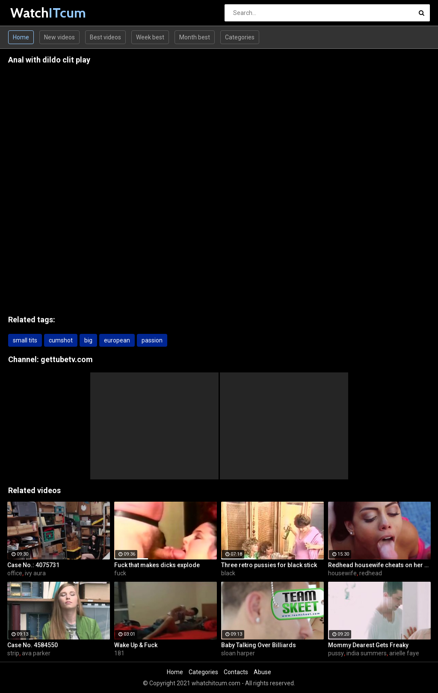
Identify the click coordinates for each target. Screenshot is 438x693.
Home (21, 37)
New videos (59, 37)
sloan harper (238, 653)
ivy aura (35, 573)
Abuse (262, 672)
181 (119, 653)
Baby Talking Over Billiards (258, 645)
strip (13, 653)
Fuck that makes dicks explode (157, 565)
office (14, 573)
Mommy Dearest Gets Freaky (368, 645)
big (88, 340)
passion (152, 340)
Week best (150, 37)
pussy (336, 653)
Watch (32, 12)
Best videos (105, 37)
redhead (370, 573)
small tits (25, 340)
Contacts (236, 672)
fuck (120, 573)
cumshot (61, 340)
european (117, 340)
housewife (342, 573)
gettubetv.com (67, 359)
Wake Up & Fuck (135, 645)
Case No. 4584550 (32, 645)
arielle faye (404, 653)
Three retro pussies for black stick (269, 565)
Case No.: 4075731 (33, 565)
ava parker (36, 653)
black (228, 573)
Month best (194, 37)
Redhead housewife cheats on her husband (379, 565)
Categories (240, 37)
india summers (366, 653)
